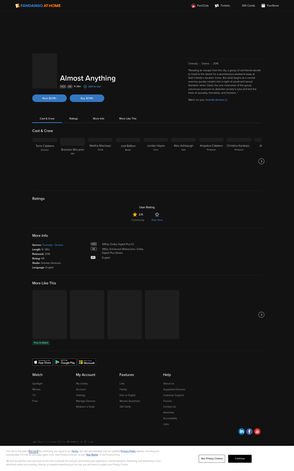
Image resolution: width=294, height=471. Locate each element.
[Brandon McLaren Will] (72, 161)
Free (35, 401)
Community (137, 220)
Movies (36, 389)
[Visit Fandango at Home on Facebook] (249, 432)
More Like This (127, 118)
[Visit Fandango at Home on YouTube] (257, 432)
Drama (59, 245)
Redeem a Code (85, 406)
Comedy (47, 245)
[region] (147, 458)
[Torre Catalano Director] (44, 161)
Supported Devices (174, 389)
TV (34, 395)
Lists (122, 383)
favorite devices (216, 99)
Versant (33, 451)
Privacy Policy (128, 451)
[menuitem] (245, 5)
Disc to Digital (127, 395)
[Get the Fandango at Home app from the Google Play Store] (65, 362)
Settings (80, 395)
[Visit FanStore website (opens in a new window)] (270, 5)
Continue (240, 458)
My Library (82, 383)
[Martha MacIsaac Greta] (100, 161)
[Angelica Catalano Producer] (211, 161)
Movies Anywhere (130, 401)
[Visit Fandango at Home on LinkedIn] (241, 432)
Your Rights (92, 454)
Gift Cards (125, 406)
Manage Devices (85, 401)
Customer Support (173, 395)
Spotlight (37, 383)
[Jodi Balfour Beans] (128, 161)
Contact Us (169, 406)
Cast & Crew (47, 118)
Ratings (73, 118)
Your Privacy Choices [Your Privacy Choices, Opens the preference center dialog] (212, 458)
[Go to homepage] (38, 5)
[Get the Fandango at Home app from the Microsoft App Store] (87, 362)
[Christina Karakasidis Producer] (239, 161)
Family (123, 389)
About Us (168, 383)
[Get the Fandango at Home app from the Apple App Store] (42, 362)
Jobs (166, 424)
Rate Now (157, 220)
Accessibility (170, 418)
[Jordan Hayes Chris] (155, 161)
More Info (98, 118)
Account (81, 389)
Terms (74, 451)
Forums (167, 401)
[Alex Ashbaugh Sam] (183, 161)
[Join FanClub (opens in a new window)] (200, 5)
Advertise (168, 412)
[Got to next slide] (261, 161)
